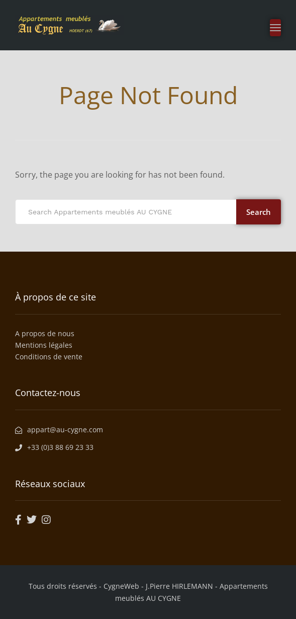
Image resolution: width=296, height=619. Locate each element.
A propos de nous (44, 333)
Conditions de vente (48, 356)
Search (258, 212)
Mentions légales (43, 345)
